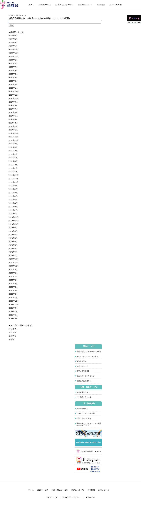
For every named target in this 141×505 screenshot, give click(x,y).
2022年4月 (13, 203)
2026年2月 (13, 43)
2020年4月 (13, 287)
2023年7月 (13, 151)
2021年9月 (13, 228)
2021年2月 (13, 252)
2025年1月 (13, 88)
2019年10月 (14, 304)
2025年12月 (14, 50)
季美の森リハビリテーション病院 (89, 351)
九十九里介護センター (85, 397)
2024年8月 (13, 105)
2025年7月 (13, 67)
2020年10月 (14, 266)
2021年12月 (14, 217)
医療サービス (54, 5)
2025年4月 (13, 77)
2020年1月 (13, 297)
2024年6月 (13, 112)
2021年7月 (13, 235)
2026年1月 (13, 46)
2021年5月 (13, 242)
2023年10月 (14, 140)
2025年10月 (14, 56)
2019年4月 (13, 318)
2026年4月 (13, 36)
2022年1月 (13, 214)
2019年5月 (13, 315)
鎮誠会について (95, 5)
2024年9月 (13, 102)
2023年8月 (13, 147)
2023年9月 (13, 144)
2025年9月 (13, 60)
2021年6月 (13, 238)
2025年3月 (13, 81)
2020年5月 (13, 283)
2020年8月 (13, 273)
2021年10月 (14, 224)
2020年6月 (13, 280)
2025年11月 (14, 53)
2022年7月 (13, 193)
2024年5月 (13, 116)
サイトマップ (51, 497)
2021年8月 (13, 231)
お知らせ (12, 332)
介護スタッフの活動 (84, 418)
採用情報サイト (82, 409)
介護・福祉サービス (74, 5)
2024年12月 (14, 91)
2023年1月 (13, 172)
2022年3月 (13, 207)
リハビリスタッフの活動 (86, 413)
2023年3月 (13, 165)
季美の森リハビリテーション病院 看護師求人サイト (88, 424)
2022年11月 (14, 179)
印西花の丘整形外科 (84, 381)
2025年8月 (13, 63)
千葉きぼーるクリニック (86, 376)
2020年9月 (13, 269)
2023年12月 (14, 133)
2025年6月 (13, 70)
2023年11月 (14, 137)
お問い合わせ (125, 5)
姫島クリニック (82, 366)
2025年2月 (13, 84)
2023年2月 (13, 168)
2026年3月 (13, 39)
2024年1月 (13, 130)
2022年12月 (14, 175)
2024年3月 (13, 123)
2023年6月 (13, 154)
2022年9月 (13, 186)
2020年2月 (13, 294)
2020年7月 (13, 276)
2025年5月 (13, 74)
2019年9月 (13, 308)
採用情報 (111, 5)
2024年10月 (14, 98)
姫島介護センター (83, 392)
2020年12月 (14, 259)
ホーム (41, 5)
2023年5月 (13, 158)
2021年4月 (13, 245)
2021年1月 (13, 256)
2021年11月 (14, 221)
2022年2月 (13, 210)
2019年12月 (14, 301)
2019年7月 (13, 311)
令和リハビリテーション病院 (87, 356)
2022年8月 (13, 189)
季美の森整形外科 (83, 371)
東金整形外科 (81, 361)
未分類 (11, 339)
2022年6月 (13, 196)
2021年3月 (13, 249)
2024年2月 (13, 126)
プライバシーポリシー (71, 497)
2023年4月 (13, 161)
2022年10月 (14, 182)
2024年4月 (13, 119)
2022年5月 (13, 200)
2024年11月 (14, 95)
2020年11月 (14, 262)
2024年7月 (13, 109)
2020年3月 (13, 290)
